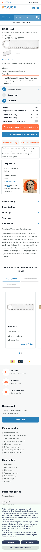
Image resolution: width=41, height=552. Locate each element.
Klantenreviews (9, 470)
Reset (6, 68)
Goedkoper (11, 285)
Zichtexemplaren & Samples (14, 450)
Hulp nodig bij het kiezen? (13, 453)
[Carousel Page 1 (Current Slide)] (19, 353)
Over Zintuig (8, 464)
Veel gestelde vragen (11, 438)
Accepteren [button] (30, 542)
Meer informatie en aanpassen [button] (20, 547)
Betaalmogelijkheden (11, 447)
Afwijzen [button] (11, 542)
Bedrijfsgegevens (10, 467)
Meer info (5, 74)
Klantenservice (33, 2)
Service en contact (11, 433)
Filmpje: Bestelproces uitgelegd (15, 436)
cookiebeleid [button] (10, 520)
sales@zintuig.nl (11, 181)
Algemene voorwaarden (12, 444)
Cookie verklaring (10, 476)
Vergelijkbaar (11, 279)
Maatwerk (7, 482)
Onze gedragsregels (11, 473)
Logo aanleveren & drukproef (14, 441)
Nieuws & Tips (9, 479)
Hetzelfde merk (30, 279)
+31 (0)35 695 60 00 (9, 2)
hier (8, 186)
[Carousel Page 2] (21, 353)
